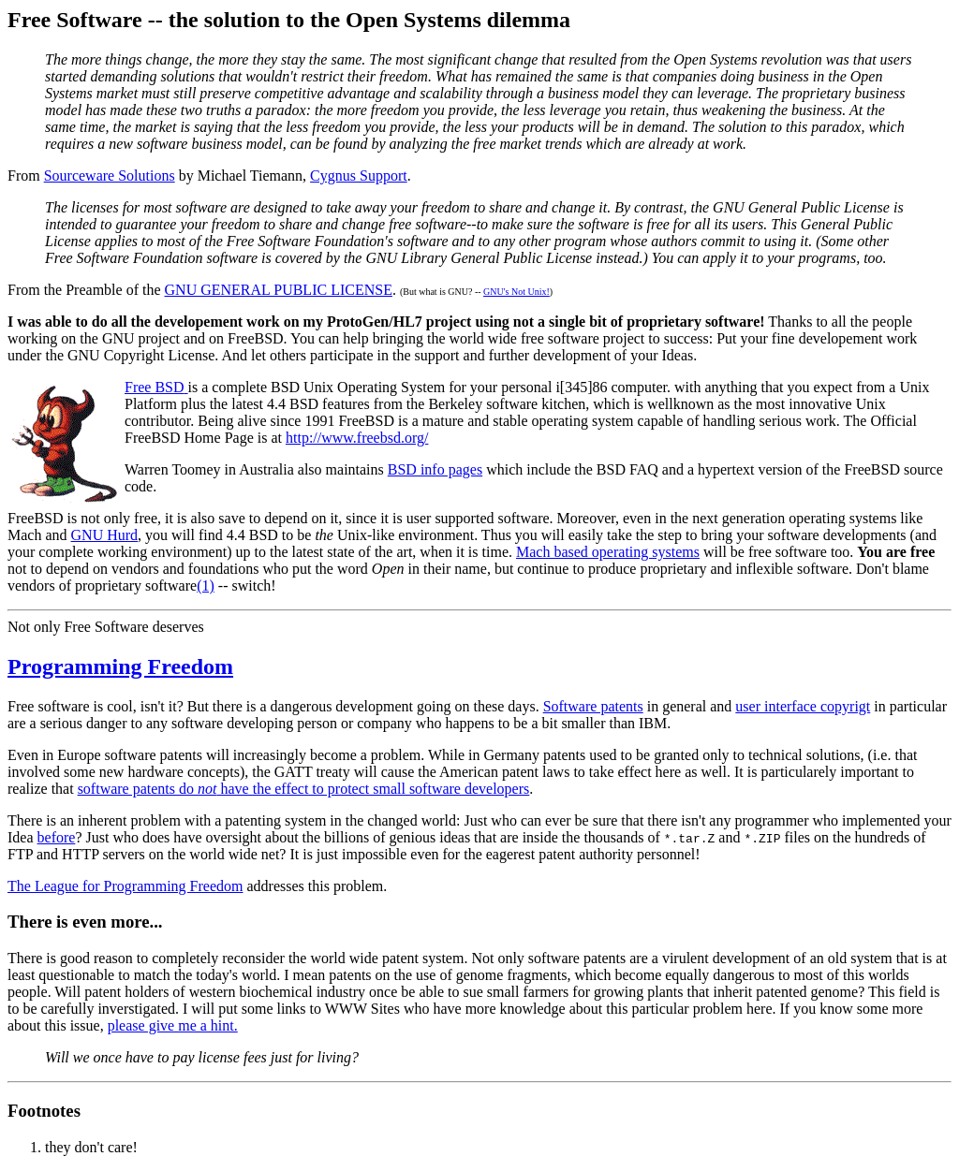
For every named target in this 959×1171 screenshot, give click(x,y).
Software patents (593, 706)
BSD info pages (435, 469)
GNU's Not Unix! (516, 291)
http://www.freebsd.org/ (357, 438)
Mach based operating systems (608, 552)
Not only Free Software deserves (105, 627)
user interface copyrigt (802, 706)
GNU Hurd (105, 535)
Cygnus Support (358, 175)
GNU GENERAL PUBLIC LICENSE (278, 290)
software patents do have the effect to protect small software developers (304, 789)
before (56, 837)
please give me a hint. (173, 1025)
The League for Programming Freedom (125, 886)
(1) (205, 585)
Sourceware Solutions (109, 175)
